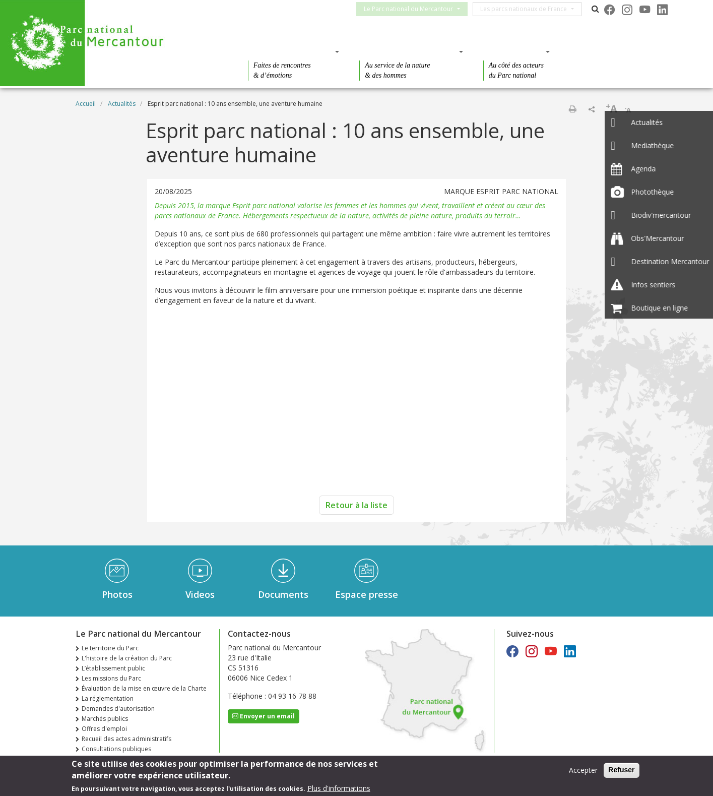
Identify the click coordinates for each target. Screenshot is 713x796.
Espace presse (366, 594)
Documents (283, 594)
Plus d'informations (338, 788)
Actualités (122, 103)
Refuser (621, 770)
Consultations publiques (116, 749)
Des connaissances (408, 51)
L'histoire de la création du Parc (127, 658)
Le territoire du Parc (110, 648)
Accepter (583, 770)
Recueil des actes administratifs (126, 738)
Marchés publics (105, 718)
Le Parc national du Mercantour (414, 9)
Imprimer (572, 109)
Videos (200, 594)
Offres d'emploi (104, 728)
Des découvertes (290, 51)
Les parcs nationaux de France (529, 9)
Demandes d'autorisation (118, 708)
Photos (117, 594)
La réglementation (108, 698)
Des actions (513, 51)
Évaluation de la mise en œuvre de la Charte (144, 688)
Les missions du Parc (111, 678)
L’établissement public (113, 668)
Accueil (86, 103)
